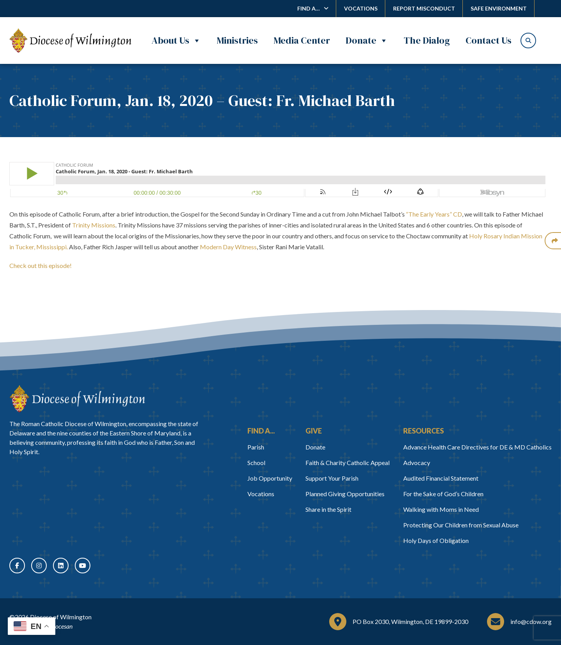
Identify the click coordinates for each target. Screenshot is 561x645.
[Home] (77, 399)
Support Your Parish (331, 478)
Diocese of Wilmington (61, 616)
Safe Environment (499, 8)
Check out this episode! (40, 265)
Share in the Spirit (328, 509)
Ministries (237, 40)
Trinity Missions (93, 225)
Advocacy (416, 462)
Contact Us (489, 40)
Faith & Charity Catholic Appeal (347, 462)
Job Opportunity (269, 478)
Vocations (361, 8)
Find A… (308, 8)
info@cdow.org (531, 621)
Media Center (301, 40)
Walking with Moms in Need (441, 509)
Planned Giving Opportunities (345, 493)
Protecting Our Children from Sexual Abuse (461, 525)
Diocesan (60, 626)
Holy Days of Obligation (436, 540)
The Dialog (427, 40)
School (256, 462)
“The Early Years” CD (434, 214)
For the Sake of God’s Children (443, 493)
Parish (255, 447)
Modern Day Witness (228, 246)
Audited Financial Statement (440, 478)
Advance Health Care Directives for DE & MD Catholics (477, 447)
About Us (176, 40)
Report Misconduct (424, 8)
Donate (367, 40)
